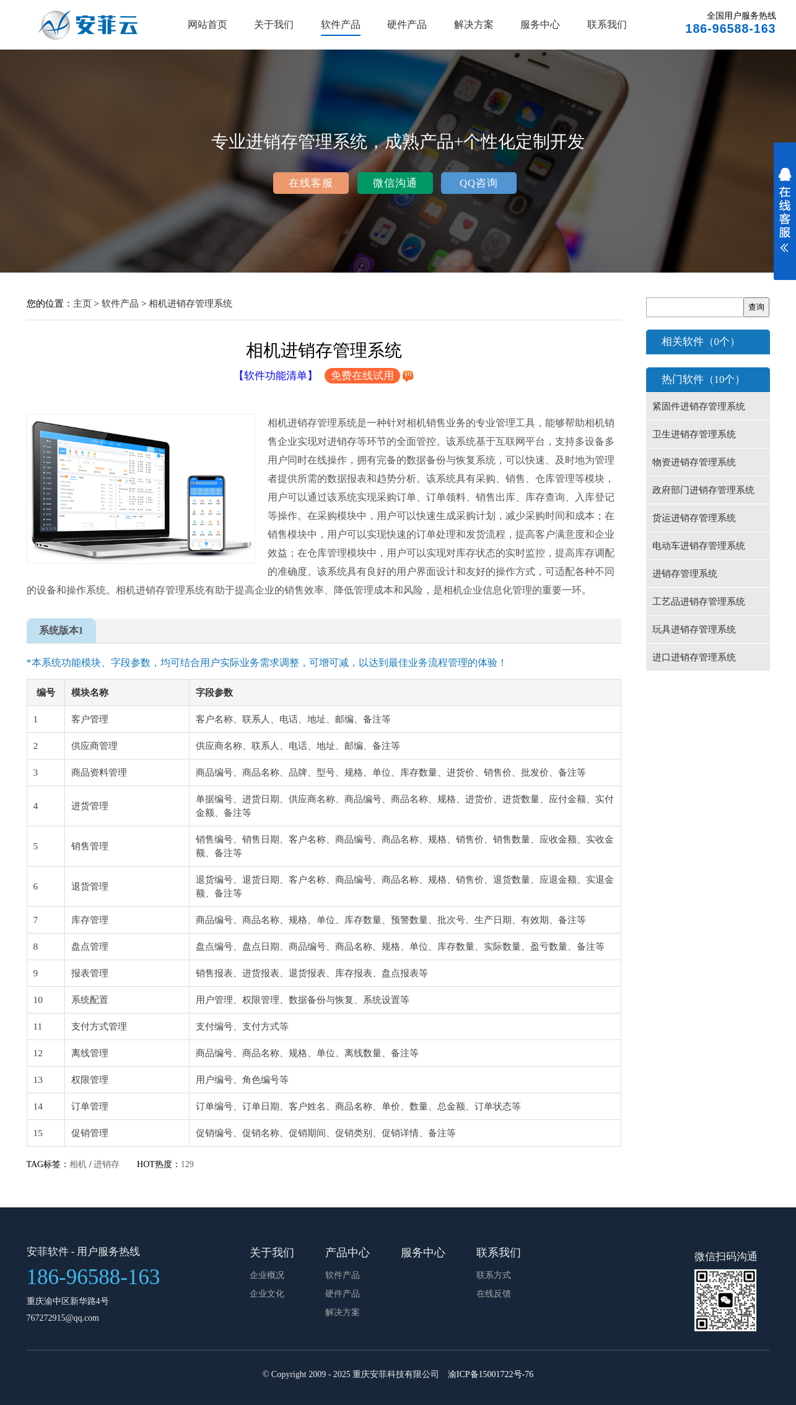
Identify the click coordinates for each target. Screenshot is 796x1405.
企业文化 (267, 1293)
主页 (82, 303)
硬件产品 (407, 24)
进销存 (107, 1164)
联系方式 (493, 1275)
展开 (785, 218)
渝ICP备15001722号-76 (490, 1374)
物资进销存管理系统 (694, 462)
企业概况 (267, 1275)
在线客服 (311, 183)
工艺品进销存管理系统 (698, 601)
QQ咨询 (479, 183)
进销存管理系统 (684, 574)
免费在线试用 (362, 376)
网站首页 (207, 24)
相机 (78, 1164)
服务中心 (540, 24)
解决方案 (474, 24)
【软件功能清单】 (276, 376)
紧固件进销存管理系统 (698, 406)
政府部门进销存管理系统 (703, 490)
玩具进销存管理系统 (694, 629)
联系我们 (607, 24)
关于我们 (274, 24)
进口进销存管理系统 (694, 657)
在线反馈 (493, 1293)
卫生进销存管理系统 (694, 434)
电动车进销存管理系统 (698, 546)
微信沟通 (395, 183)
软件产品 (341, 24)
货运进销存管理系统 (694, 518)
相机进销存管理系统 (190, 303)
